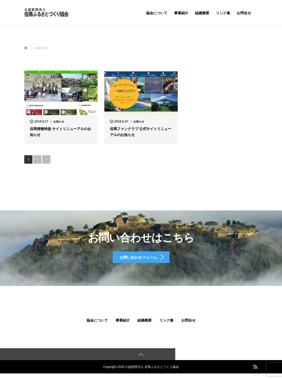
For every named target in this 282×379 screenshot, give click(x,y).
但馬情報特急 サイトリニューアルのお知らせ (60, 132)
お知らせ (58, 121)
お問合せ (244, 13)
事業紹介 (181, 13)
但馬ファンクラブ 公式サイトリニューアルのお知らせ (140, 132)
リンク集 (223, 13)
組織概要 (202, 13)
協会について (156, 13)
